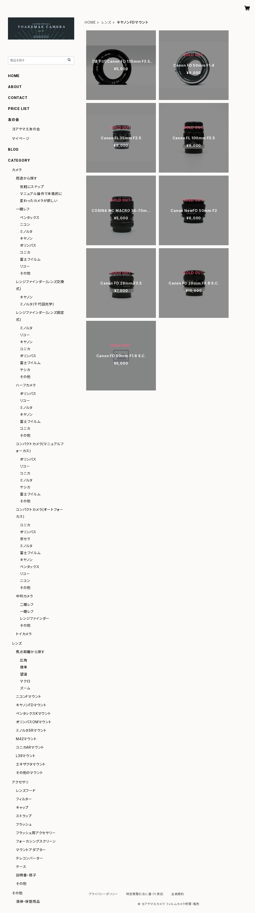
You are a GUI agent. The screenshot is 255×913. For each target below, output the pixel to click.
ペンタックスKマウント (33, 713)
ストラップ (24, 816)
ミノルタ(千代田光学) (37, 304)
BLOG (13, 149)
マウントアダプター (31, 850)
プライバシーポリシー (103, 894)
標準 (23, 667)
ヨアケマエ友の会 (26, 129)
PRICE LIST (19, 108)
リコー (25, 266)
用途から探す (26, 178)
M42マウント (26, 739)
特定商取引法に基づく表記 (144, 894)
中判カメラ (24, 596)
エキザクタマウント (31, 764)
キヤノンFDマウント (31, 705)
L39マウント (26, 756)
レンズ (106, 22)
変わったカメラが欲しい (39, 200)
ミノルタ (26, 231)
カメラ (17, 170)
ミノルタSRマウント (31, 730)
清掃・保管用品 (28, 901)
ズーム (25, 688)
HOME (90, 22)
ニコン (25, 224)
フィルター (24, 799)
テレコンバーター (29, 858)
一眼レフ (23, 209)
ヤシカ (25, 370)
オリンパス (28, 245)
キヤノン (26, 238)
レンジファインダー (35, 618)
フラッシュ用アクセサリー (36, 833)
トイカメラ (24, 634)
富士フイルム (30, 259)
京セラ (25, 539)
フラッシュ (24, 824)
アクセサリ (20, 782)
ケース (21, 867)
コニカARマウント (30, 747)
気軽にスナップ (32, 187)
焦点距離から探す (30, 652)
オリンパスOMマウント (34, 722)
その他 (25, 273)
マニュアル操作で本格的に (41, 194)
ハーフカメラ (26, 385)
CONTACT (18, 98)
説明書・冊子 (26, 875)
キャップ (22, 807)
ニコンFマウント (28, 696)
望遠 (23, 674)
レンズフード (26, 790)
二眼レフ (27, 604)
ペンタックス (30, 217)
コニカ (25, 252)
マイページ (21, 138)
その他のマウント (29, 772)
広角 (23, 660)
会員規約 (177, 894)
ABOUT (15, 87)
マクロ (25, 681)
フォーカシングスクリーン (36, 841)
